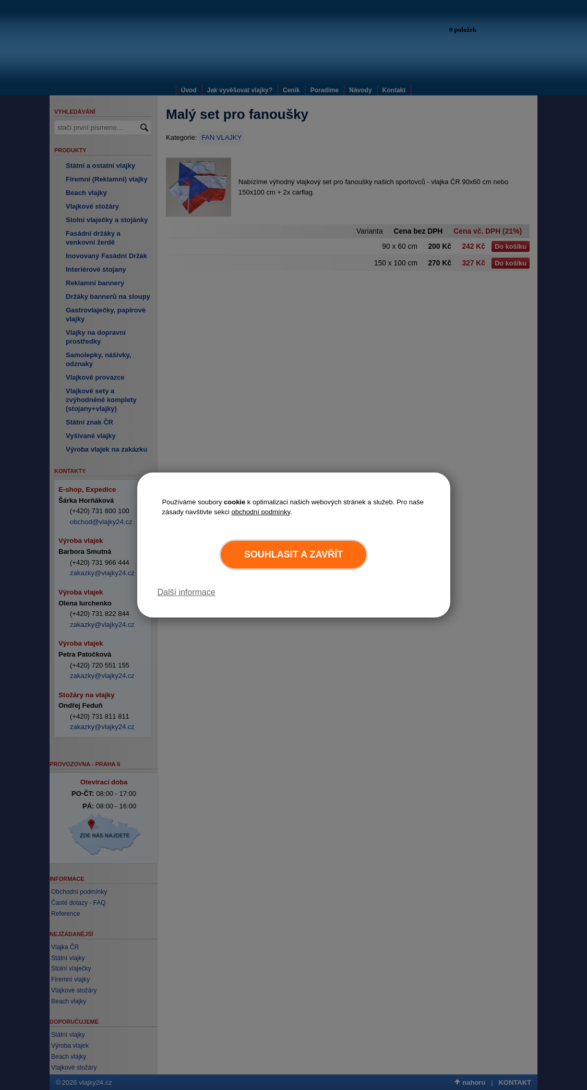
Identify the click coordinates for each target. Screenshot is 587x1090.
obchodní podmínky (260, 512)
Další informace (186, 592)
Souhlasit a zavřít (293, 554)
